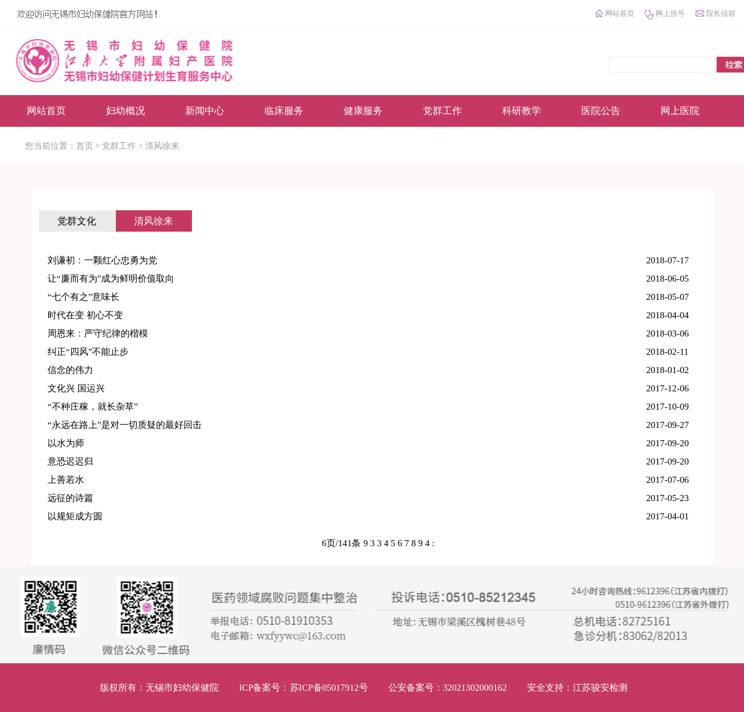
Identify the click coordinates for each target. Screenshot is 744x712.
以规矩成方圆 (75, 516)
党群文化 (76, 221)
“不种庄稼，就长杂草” (93, 406)
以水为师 (66, 443)
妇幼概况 (125, 110)
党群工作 (442, 110)
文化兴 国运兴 (76, 388)
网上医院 (680, 110)
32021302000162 (475, 687)
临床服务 (283, 110)
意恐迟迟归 (70, 461)
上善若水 (66, 480)
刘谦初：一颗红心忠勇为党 (102, 260)
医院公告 (600, 110)
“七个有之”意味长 (83, 297)
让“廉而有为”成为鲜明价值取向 (111, 278)
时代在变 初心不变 (85, 315)
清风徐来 (162, 146)
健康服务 (363, 110)
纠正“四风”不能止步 (88, 352)
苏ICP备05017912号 (329, 687)
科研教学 (521, 110)
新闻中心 (204, 110)
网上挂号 (670, 13)
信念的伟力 (70, 370)
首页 (84, 146)
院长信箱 (720, 13)
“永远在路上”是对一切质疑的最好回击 (125, 425)
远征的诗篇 (70, 498)
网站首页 (619, 13)
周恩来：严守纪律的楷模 (98, 333)
